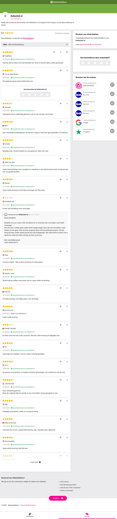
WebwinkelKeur (28, 38)
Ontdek (58, 498)
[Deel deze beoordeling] (60, 52)
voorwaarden (96, 44)
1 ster (85, 63)
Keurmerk (24, 505)
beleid (85, 44)
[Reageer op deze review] (54, 52)
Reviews (32, 505)
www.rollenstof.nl (16, 19)
